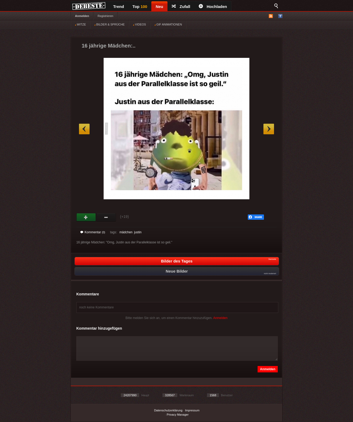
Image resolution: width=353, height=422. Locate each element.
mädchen (126, 232)
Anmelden (82, 16)
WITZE (80, 24)
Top (140, 6)
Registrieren (105, 16)
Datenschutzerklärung (168, 410)
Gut (86, 217)
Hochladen (213, 6)
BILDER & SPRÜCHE (109, 24)
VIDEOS (139, 24)
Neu (159, 6)
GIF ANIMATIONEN (168, 24)
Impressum (192, 410)
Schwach (106, 217)
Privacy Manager (178, 414)
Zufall (181, 6)
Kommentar (92, 232)
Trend (118, 6)
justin (138, 232)
